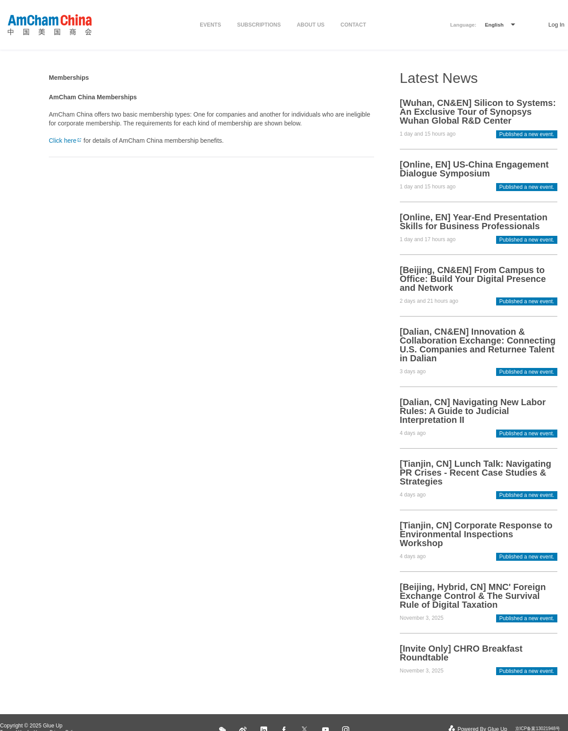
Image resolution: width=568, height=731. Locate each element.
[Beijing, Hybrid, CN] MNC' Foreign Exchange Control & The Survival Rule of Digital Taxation (473, 595)
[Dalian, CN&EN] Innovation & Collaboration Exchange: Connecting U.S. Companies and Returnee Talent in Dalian (478, 345)
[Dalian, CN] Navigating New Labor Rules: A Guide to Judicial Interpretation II (473, 411)
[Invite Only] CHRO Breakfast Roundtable (461, 653)
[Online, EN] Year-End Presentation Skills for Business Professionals (474, 222)
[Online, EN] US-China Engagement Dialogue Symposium (474, 169)
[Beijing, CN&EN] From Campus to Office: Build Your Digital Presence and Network (473, 279)
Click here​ (65, 140)
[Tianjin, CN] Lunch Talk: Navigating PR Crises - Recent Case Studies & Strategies (476, 472)
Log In (556, 24)
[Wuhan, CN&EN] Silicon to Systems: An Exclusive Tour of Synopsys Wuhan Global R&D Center (478, 111)
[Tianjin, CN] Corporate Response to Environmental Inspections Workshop (476, 534)
